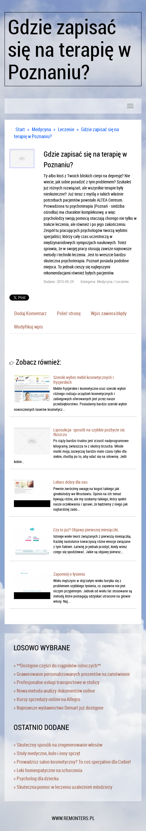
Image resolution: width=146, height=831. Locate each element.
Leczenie (66, 129)
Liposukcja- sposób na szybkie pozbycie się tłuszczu (88, 432)
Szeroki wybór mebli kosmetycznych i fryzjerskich (83, 379)
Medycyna (41, 129)
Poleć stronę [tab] (69, 313)
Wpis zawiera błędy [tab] (109, 313)
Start (20, 129)
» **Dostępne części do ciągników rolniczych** (57, 665)
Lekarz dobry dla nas (70, 482)
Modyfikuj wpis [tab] (28, 326)
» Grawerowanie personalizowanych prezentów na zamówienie (72, 674)
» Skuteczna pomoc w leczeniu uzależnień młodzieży (63, 787)
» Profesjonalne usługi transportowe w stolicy (56, 682)
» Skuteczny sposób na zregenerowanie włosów (58, 744)
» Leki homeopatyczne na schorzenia (48, 770)
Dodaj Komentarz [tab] (30, 313)
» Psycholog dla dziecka (36, 778)
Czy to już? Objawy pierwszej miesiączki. (86, 530)
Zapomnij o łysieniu (69, 574)
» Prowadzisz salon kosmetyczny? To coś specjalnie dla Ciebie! (72, 761)
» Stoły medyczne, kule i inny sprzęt (47, 753)
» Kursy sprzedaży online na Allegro (47, 699)
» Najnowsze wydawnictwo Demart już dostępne (58, 707)
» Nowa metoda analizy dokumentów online (54, 690)
